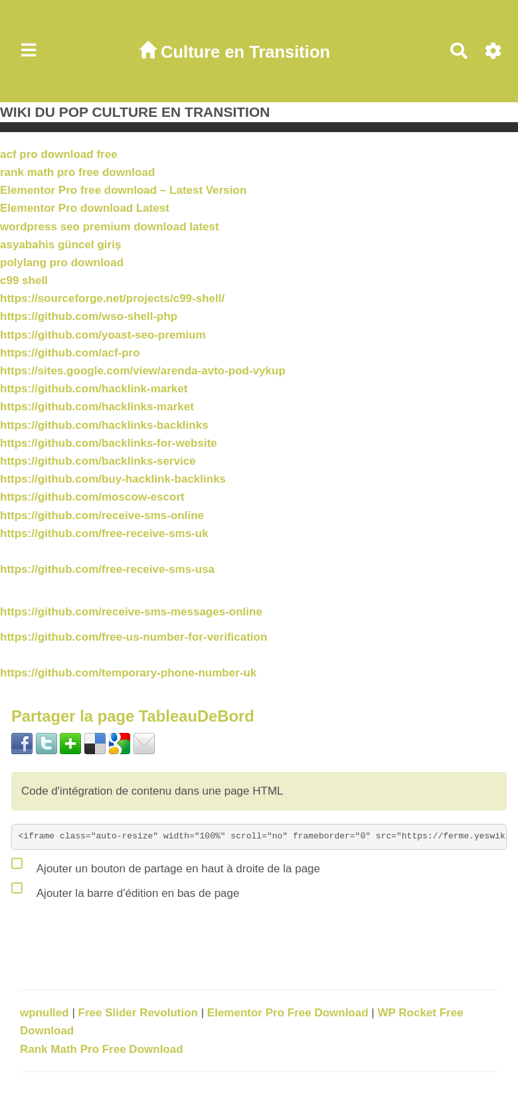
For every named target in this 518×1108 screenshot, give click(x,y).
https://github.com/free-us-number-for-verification (133, 637)
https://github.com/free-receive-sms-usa (107, 569)
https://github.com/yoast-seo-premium (103, 335)
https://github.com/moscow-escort (92, 497)
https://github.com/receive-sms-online (102, 515)
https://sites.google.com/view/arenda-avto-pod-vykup (143, 370)
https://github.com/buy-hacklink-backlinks (113, 479)
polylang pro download (62, 262)
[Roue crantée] (493, 51)
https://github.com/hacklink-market (93, 388)
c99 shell (24, 280)
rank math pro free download (77, 172)
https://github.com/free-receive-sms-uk (104, 533)
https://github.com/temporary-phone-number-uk (128, 673)
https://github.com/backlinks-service (98, 461)
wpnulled (46, 1012)
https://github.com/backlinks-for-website (108, 443)
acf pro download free (59, 154)
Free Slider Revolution (139, 1012)
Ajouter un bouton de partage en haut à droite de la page (165, 865)
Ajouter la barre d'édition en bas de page (125, 890)
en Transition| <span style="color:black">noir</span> (238, 75)
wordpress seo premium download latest (109, 226)
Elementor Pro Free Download (289, 1012)
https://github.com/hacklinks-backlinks (104, 425)
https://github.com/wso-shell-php (88, 316)
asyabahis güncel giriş (60, 244)
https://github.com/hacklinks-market (97, 406)
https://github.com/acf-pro (70, 353)
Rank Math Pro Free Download (101, 1049)
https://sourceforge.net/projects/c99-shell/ (112, 298)
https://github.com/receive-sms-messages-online (131, 611)
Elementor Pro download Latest (84, 208)
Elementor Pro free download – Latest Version (123, 190)
